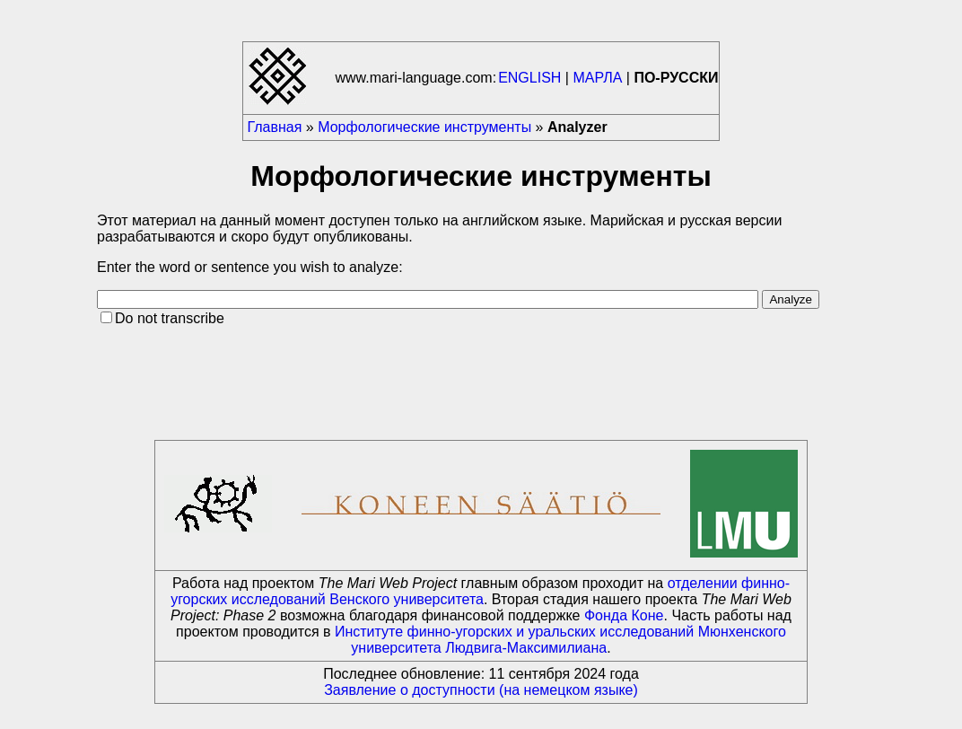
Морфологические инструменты (424, 127)
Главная (275, 127)
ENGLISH (529, 77)
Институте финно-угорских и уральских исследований (514, 631)
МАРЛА (597, 77)
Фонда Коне (624, 615)
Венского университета (406, 599)
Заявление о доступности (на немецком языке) (481, 690)
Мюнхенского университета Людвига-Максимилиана (568, 639)
